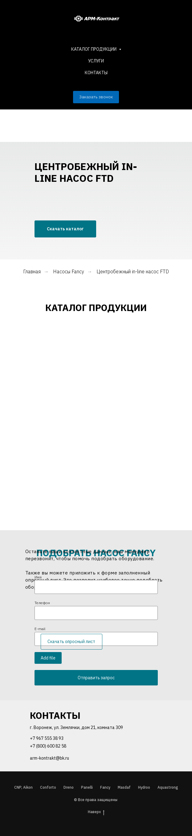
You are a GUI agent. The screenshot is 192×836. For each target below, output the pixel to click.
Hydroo (144, 787)
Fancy (105, 787)
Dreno (68, 787)
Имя (38, 577)
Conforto (48, 787)
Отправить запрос (96, 677)
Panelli (87, 787)
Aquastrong (167, 787)
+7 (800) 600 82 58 (48, 746)
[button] (96, 97)
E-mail (40, 628)
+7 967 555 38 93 (46, 738)
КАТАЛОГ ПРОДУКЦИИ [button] (94, 49)
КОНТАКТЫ (96, 72)
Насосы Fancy (68, 272)
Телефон (42, 602)
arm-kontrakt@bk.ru (49, 758)
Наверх (96, 811)
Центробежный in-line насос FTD (132, 272)
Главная (32, 272)
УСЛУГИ (96, 61)
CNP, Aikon (23, 787)
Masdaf (124, 787)
